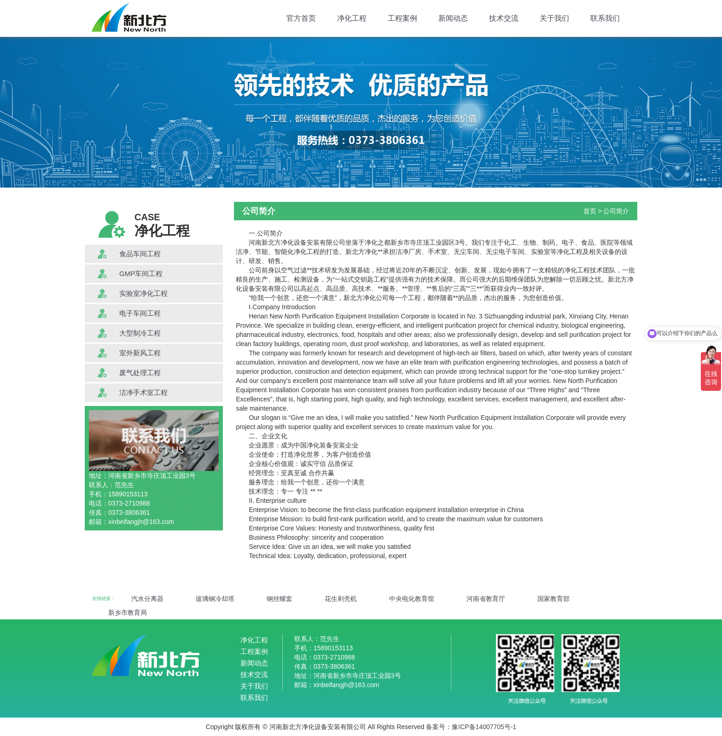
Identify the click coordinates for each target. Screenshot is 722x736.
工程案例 (402, 18)
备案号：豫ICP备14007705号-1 (471, 726)
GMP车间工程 (141, 273)
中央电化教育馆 (411, 598)
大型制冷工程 (140, 333)
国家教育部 (553, 598)
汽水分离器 (147, 598)
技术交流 (503, 18)
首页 (589, 211)
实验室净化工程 (143, 293)
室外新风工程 (140, 353)
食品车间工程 (140, 254)
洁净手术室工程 (143, 392)
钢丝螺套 (279, 598)
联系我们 (605, 18)
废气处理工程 (140, 373)
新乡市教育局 (127, 612)
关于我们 (554, 18)
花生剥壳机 (341, 598)
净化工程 (352, 18)
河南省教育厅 (485, 598)
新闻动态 (453, 18)
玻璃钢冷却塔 (215, 598)
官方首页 (301, 18)
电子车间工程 (140, 313)
